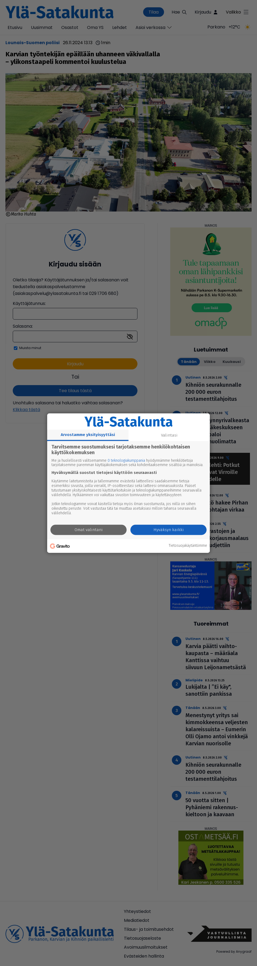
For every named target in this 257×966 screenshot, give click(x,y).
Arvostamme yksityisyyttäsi (88, 434)
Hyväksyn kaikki (168, 529)
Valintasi (169, 435)
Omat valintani (89, 529)
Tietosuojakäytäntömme (188, 546)
